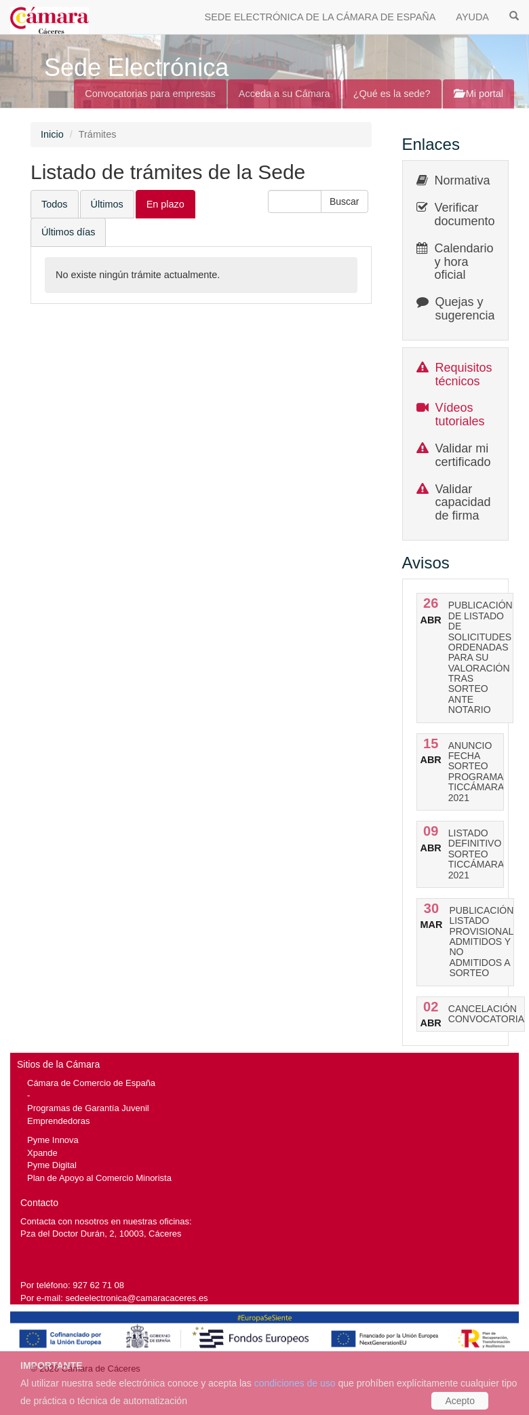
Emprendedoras (58, 1121)
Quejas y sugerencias (468, 308)
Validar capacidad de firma (463, 502)
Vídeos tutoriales (460, 414)
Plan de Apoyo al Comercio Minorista (99, 1178)
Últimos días (68, 232)
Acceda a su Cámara (284, 93)
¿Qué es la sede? (392, 93)
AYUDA (472, 17)
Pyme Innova (53, 1140)
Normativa (462, 180)
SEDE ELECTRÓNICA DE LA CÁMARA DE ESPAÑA (320, 17)
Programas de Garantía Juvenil (88, 1108)
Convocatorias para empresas (150, 93)
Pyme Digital (52, 1165)
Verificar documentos (468, 214)
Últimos (107, 204)
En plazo (165, 204)
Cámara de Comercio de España (91, 1083)
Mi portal (478, 93)
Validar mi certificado (463, 455)
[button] (344, 201)
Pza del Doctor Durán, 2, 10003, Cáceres (100, 1233)
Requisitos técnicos (463, 374)
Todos (54, 204)
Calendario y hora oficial (464, 261)
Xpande (42, 1153)
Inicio (52, 134)
